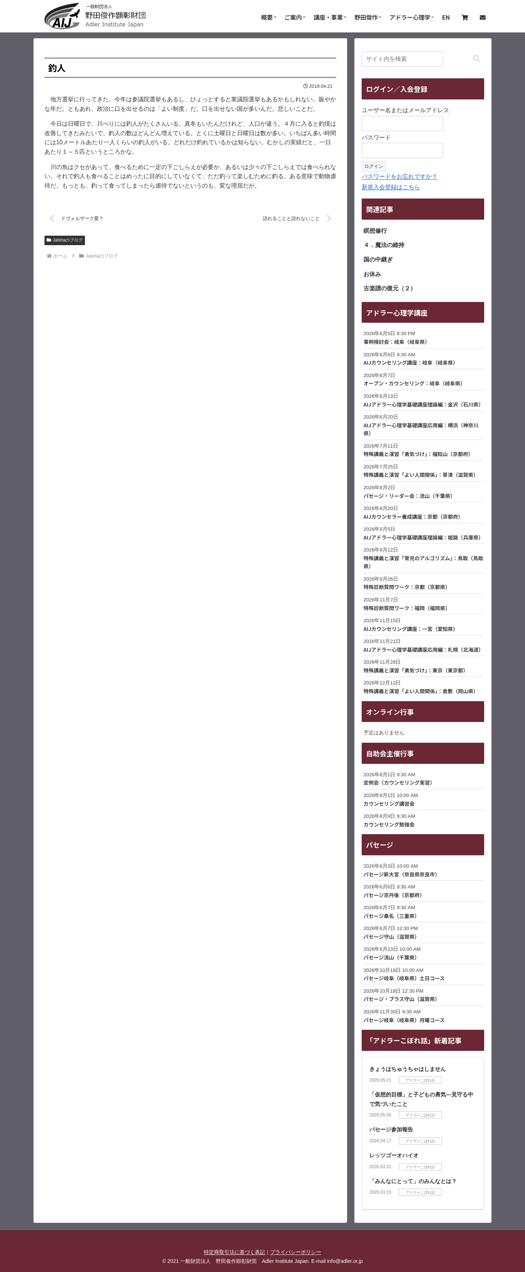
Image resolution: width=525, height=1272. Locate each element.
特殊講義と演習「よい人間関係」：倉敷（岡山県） (420, 691)
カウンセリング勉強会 (389, 824)
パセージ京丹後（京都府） (394, 895)
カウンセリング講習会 (389, 803)
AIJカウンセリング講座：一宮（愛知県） (410, 628)
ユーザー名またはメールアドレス (405, 110)
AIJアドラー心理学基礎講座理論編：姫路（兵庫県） (423, 537)
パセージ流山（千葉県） (391, 957)
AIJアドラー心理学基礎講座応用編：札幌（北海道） (423, 649)
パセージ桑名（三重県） (391, 915)
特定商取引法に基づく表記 (234, 1252)
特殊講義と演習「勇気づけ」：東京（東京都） (415, 670)
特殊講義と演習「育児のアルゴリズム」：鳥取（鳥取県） (423, 562)
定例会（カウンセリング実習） (399, 782)
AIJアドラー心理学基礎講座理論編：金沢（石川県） (423, 404)
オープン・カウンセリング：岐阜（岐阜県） (414, 383)
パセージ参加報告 (391, 1129)
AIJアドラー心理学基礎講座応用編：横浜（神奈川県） (420, 429)
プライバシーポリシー (295, 1252)
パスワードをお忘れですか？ (400, 176)
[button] (476, 59)
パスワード (376, 137)
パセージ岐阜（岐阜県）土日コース (404, 978)
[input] (402, 59)
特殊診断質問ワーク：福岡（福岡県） (406, 608)
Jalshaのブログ (65, 240)
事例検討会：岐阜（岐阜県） (396, 341)
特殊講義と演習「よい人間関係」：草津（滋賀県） (420, 474)
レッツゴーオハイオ (394, 1155)
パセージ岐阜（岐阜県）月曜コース (404, 1020)
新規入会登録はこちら (391, 187)
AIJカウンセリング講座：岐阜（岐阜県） (410, 362)
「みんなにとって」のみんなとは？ (413, 1181)
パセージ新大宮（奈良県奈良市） (401, 874)
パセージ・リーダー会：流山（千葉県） (409, 495)
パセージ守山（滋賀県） (391, 936)
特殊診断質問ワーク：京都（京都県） (406, 586)
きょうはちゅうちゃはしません (407, 1069)
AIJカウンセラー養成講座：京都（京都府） (413, 516)
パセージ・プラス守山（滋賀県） (401, 998)
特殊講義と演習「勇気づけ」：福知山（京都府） (418, 454)
